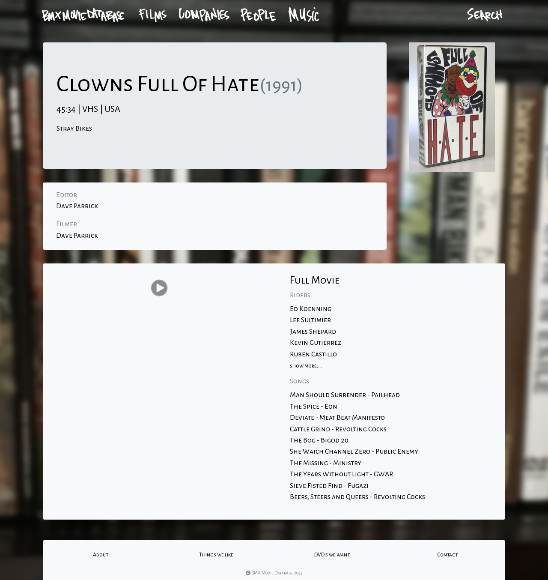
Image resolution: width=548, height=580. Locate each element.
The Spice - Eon (313, 406)
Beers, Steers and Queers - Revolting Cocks (357, 497)
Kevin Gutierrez (315, 343)
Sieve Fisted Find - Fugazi (329, 486)
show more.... (306, 366)
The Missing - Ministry (325, 463)
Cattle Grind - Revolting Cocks (338, 429)
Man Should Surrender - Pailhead (345, 395)
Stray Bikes (74, 128)
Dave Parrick (77, 206)
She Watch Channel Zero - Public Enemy (354, 451)
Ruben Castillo (313, 354)
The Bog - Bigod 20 (319, 440)
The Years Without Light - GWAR (341, 474)
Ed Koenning (310, 309)
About (100, 555)
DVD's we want (332, 555)
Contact (447, 555)
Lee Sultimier (310, 320)
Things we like (216, 555)
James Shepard (313, 331)
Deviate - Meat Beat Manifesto (337, 418)
